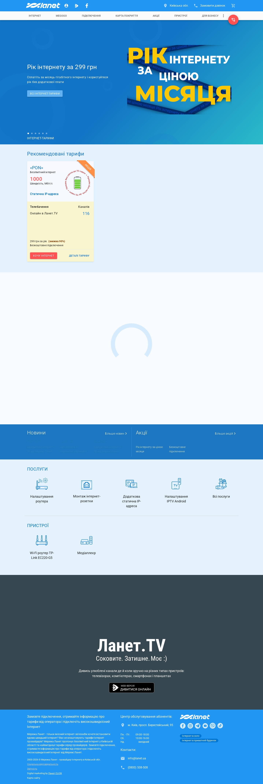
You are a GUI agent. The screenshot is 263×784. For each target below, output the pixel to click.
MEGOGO (61, 15)
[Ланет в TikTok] (220, 726)
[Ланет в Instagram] (190, 726)
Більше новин (116, 433)
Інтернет (35, 15)
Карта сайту (33, 778)
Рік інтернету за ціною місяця (149, 449)
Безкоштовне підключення (177, 449)
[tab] (35, 15)
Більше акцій (225, 433)
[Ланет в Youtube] (205, 726)
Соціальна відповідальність (42, 764)
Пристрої (180, 15)
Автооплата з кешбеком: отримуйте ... (74, 449)
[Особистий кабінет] (66, 5)
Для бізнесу (210, 15)
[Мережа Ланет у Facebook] (87, 5)
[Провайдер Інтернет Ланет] (199, 717)
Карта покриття (127, 15)
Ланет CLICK (55, 773)
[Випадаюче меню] (223, 15)
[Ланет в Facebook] (183, 726)
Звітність (32, 768)
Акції (156, 15)
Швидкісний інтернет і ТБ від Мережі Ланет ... (41, 449)
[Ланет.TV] (76, 5)
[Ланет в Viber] (213, 726)
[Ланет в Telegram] (198, 726)
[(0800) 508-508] (233, 20)
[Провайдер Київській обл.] (43, 5)
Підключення (91, 15)
